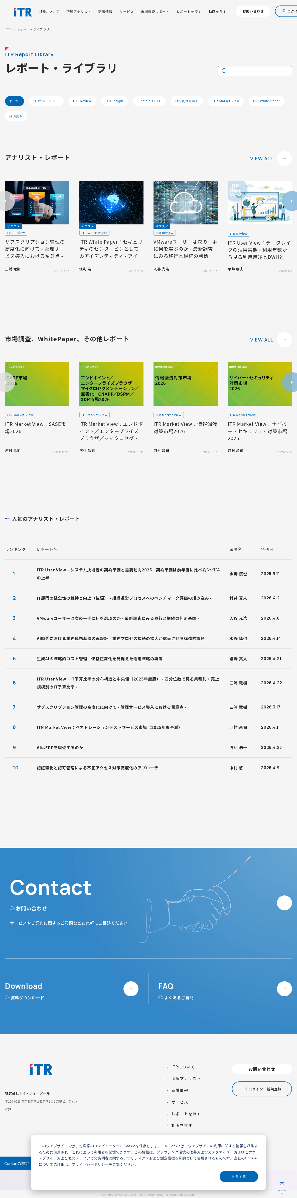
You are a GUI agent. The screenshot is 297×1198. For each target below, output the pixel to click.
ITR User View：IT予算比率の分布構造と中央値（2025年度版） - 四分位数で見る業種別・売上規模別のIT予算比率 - (128, 683)
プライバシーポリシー (90, 1164)
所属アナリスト (78, 11)
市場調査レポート (155, 11)
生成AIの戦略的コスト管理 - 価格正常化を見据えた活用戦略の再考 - (101, 659)
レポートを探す (189, 11)
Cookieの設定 (16, 1163)
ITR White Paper (266, 101)
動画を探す (217, 11)
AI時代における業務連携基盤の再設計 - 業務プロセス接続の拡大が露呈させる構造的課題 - (122, 638)
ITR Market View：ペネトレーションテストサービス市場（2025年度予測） (110, 727)
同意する (239, 1176)
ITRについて (49, 11)
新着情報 (105, 11)
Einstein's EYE (149, 101)
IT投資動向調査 (186, 101)
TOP (8, 29)
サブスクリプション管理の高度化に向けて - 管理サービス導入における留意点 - (112, 707)
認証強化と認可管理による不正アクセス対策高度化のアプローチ (98, 768)
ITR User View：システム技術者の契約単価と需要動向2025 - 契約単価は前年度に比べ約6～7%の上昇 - (128, 574)
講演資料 (16, 116)
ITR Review (82, 101)
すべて (15, 101)
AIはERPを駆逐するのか (60, 747)
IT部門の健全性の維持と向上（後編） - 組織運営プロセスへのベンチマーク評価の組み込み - (124, 598)
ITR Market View (225, 101)
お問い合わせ (253, 10)
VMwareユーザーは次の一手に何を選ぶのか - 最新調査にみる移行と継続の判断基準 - (118, 618)
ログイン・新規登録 (264, 1088)
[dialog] (148, 1162)
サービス (127, 11)
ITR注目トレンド (46, 101)
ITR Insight (114, 101)
